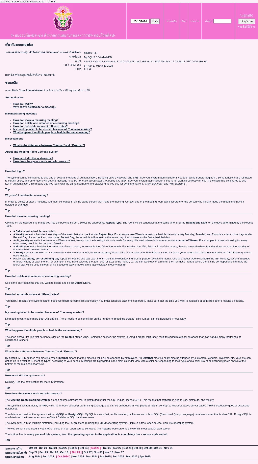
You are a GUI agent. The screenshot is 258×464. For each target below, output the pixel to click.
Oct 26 (107, 447)
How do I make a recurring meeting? (35, 120)
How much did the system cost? (33, 158)
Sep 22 (33, 452)
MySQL (59, 414)
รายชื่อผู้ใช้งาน (246, 26)
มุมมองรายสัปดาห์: (16, 452)
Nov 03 (98, 452)
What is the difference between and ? (49, 145)
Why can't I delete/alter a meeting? (34, 106)
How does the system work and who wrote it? (41, 161)
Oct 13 (64, 452)
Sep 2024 (48, 456)
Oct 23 (73, 447)
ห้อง (183, 21)
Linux (103, 422)
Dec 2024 (91, 456)
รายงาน (194, 21)
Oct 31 (158, 447)
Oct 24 (84, 447)
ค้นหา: (209, 21)
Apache (106, 428)
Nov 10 (109, 452)
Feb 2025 (118, 456)
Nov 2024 (78, 456)
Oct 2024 (63, 456)
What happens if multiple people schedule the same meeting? (51, 132)
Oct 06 (54, 452)
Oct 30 (148, 447)
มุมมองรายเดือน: (15, 457)
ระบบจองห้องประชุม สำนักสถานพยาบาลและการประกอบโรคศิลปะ (63, 35)
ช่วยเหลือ (171, 21)
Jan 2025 (105, 456)
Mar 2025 (131, 456)
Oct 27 (117, 447)
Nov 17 (119, 452)
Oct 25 (95, 447)
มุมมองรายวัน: (13, 448)
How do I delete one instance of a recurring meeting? (46, 123)
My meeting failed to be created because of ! (52, 129)
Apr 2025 (145, 456)
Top (7, 189)
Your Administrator (31, 90)
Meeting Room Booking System (30, 399)
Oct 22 (63, 447)
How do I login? (23, 103)
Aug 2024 (35, 456)
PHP (44, 405)
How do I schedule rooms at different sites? (40, 126)
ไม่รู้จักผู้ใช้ (246, 15)
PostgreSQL (75, 414)
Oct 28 (127, 447)
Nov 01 (168, 447)
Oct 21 (53, 447)
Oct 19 (33, 447)
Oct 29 (138, 447)
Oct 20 (43, 447)
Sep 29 (44, 452)
